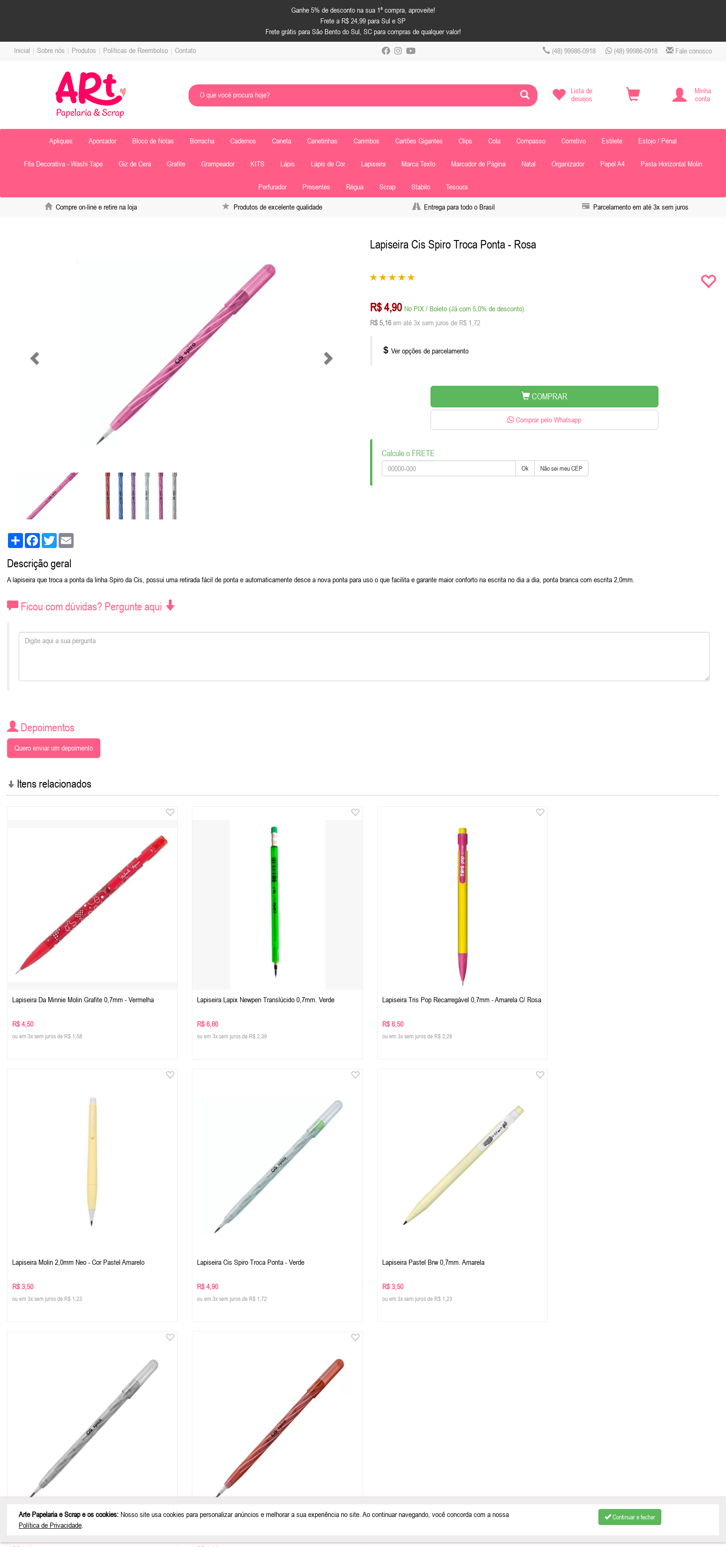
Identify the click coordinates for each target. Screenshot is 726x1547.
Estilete (612, 140)
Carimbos (366, 140)
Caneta (281, 140)
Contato (185, 50)
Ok (525, 468)
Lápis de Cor (328, 163)
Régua (354, 186)
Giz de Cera (135, 163)
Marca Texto (418, 163)
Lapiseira (373, 163)
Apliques (61, 140)
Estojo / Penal (657, 140)
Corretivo (573, 140)
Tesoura (457, 186)
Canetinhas (322, 140)
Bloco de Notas (153, 140)
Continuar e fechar (630, 1517)
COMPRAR (544, 396)
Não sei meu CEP (561, 468)
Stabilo (420, 186)
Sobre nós (51, 50)
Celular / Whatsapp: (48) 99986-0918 (241, 1398)
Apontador (102, 140)
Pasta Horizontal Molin (671, 163)
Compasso (530, 140)
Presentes (316, 186)
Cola (494, 140)
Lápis (287, 163)
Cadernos (243, 140)
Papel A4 (612, 163)
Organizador (568, 163)
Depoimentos (36, 1445)
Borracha (202, 140)
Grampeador (217, 163)
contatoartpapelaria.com (248, 1409)
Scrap (387, 186)
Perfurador (272, 186)
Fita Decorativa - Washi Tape (63, 163)
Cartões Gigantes (419, 140)
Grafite (176, 163)
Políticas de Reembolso (135, 50)
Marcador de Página (478, 163)
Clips (465, 140)
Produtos (84, 50)
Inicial (22, 50)
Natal (529, 163)
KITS (257, 163)
